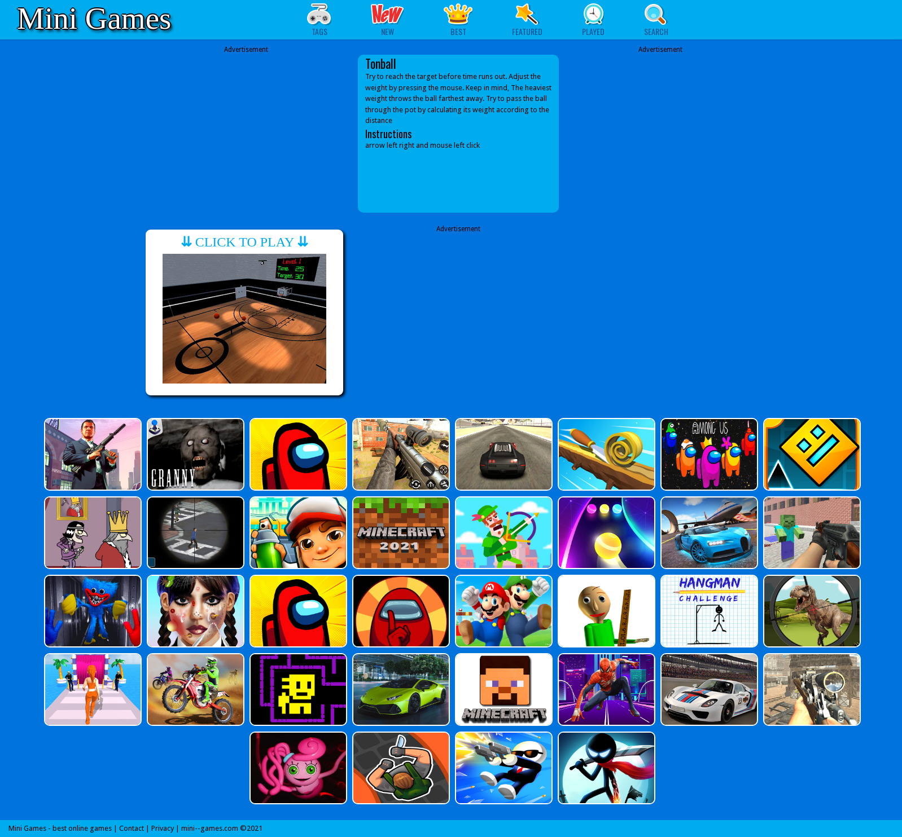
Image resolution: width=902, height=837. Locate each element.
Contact (131, 828)
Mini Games (94, 18)
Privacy (162, 828)
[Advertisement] (246, 125)
